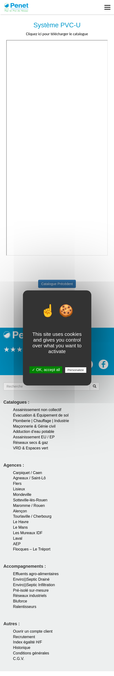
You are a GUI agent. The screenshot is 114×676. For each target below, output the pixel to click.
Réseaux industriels (30, 596)
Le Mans (20, 527)
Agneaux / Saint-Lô (29, 478)
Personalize (75, 370)
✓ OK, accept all (46, 370)
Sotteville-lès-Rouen (30, 500)
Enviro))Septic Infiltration (34, 585)
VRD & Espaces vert (30, 448)
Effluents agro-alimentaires (36, 574)
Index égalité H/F (27, 642)
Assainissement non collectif (37, 410)
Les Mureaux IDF (27, 533)
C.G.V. (18, 659)
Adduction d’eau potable (33, 432)
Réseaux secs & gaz (30, 443)
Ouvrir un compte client (33, 631)
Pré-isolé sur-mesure (30, 590)
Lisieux (19, 489)
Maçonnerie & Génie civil (34, 426)
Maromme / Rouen (29, 506)
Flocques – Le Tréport (31, 549)
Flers (17, 483)
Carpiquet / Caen (27, 473)
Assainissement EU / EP (33, 437)
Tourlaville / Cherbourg (32, 516)
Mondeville (22, 495)
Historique (21, 648)
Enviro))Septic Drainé (31, 579)
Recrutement (24, 637)
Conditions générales (31, 653)
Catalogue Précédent (57, 284)
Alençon (20, 511)
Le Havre (21, 522)
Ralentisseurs (24, 607)
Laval (17, 538)
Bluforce (20, 601)
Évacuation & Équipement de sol (40, 415)
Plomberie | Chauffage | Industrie (41, 421)
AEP (17, 544)
